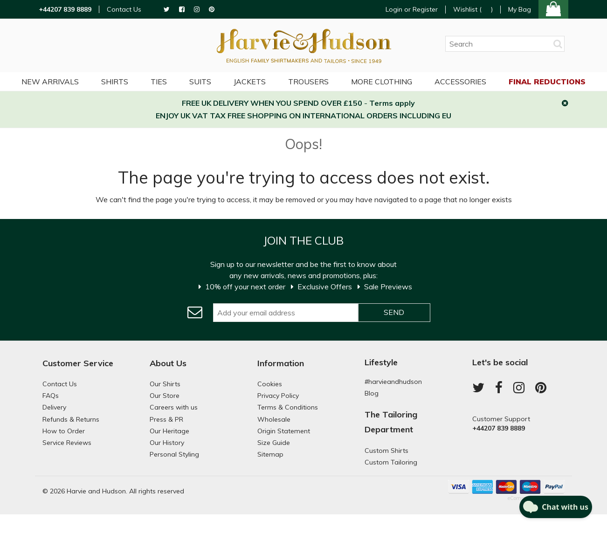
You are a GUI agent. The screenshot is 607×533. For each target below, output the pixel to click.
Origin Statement (283, 431)
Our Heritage (169, 431)
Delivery (54, 407)
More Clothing (381, 81)
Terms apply (392, 103)
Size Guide (273, 442)
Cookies (269, 384)
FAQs (50, 395)
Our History (167, 442)
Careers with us (174, 407)
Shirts (114, 81)
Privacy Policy (278, 395)
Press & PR (166, 419)
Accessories (460, 81)
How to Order (63, 431)
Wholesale (273, 419)
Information (280, 363)
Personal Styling (174, 454)
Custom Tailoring (391, 462)
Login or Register (412, 9)
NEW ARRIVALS (50, 81)
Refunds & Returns (70, 419)
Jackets (250, 81)
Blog (372, 393)
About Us (168, 363)
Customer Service (77, 363)
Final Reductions (547, 81)
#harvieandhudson (393, 381)
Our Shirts (165, 384)
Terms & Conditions (287, 407)
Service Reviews (66, 442)
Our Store (164, 395)
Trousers (308, 81)
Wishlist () (473, 10)
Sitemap (270, 454)
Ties (159, 81)
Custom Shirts (386, 450)
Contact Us (124, 10)
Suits (200, 81)
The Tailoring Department (391, 422)
